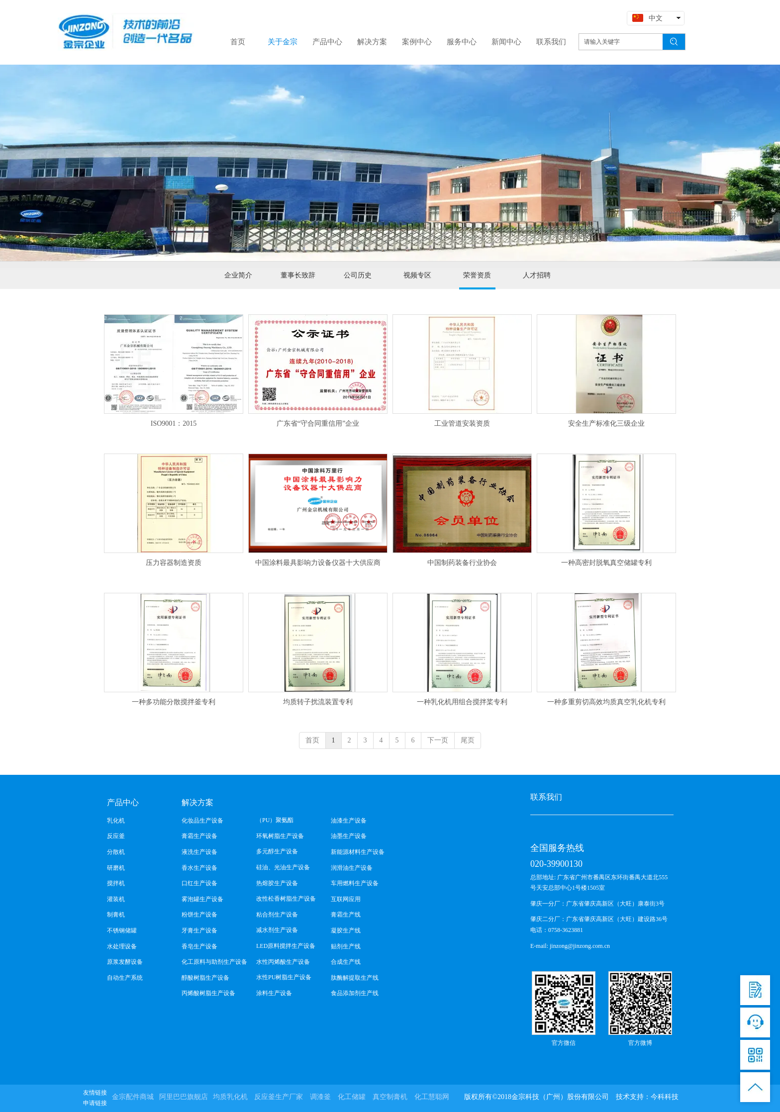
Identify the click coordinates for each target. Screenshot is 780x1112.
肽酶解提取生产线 (355, 977)
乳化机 (116, 820)
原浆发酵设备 (125, 961)
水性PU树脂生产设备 (283, 977)
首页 (312, 740)
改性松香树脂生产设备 (286, 898)
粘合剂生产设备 (277, 914)
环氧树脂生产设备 (280, 836)
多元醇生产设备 (277, 851)
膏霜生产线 (346, 914)
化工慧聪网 (431, 1097)
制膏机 (116, 914)
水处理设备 (122, 946)
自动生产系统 (125, 977)
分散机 (116, 851)
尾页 (468, 740)
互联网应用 (346, 899)
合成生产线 (346, 961)
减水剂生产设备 (277, 930)
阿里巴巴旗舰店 (183, 1097)
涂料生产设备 (274, 993)
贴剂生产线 (346, 946)
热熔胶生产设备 (277, 883)
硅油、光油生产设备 (283, 867)
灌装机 (116, 899)
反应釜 (116, 836)
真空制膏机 (390, 1097)
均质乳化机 (230, 1097)
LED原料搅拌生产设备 (285, 945)
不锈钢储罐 (122, 930)
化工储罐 (352, 1097)
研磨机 (116, 867)
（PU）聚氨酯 (274, 820)
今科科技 (665, 1097)
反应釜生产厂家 (278, 1097)
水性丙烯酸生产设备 (283, 961)
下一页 (437, 740)
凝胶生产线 (346, 930)
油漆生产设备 (349, 820)
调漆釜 (320, 1097)
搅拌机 (116, 883)
